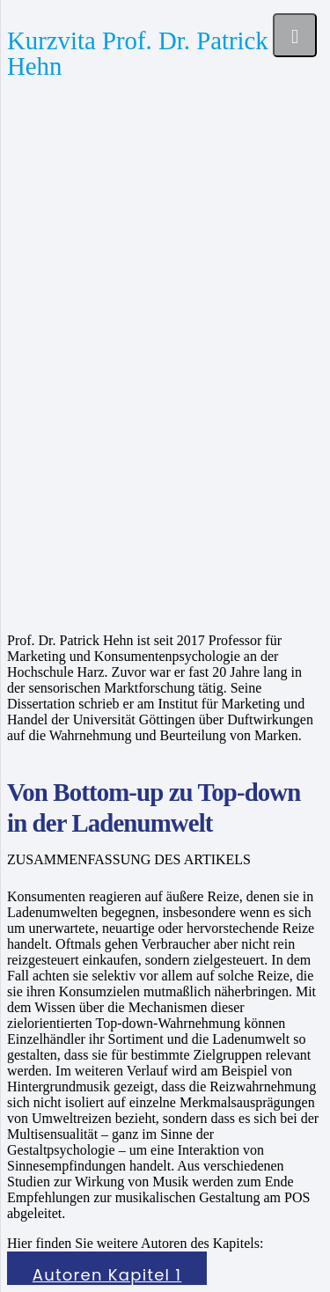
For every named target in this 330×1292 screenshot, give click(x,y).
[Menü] (295, 35)
